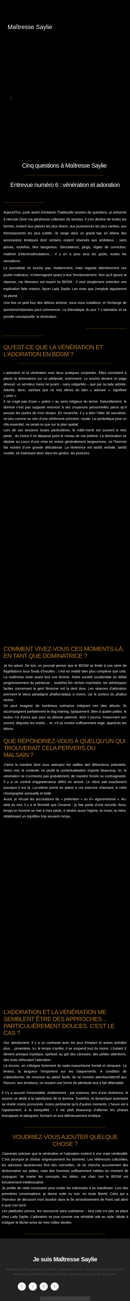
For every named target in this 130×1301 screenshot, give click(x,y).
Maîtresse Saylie (30, 26)
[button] (11, 98)
